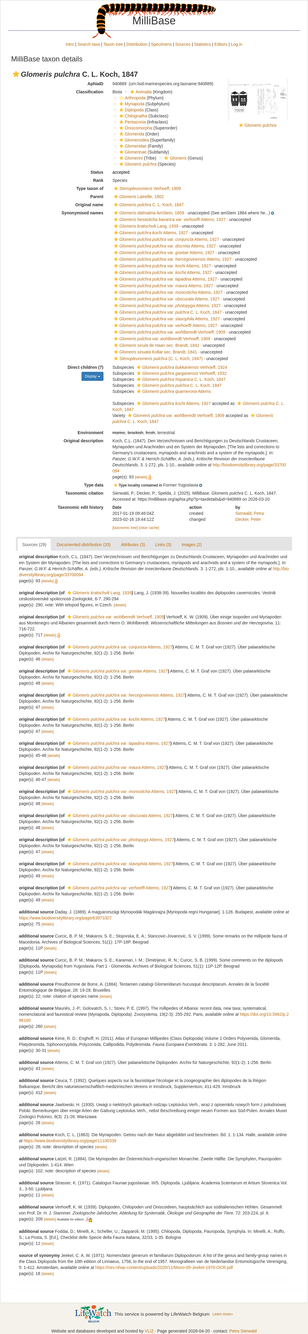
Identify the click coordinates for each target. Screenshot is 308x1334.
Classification (89, 91)
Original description (83, 440)
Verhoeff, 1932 (181, 373)
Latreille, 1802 (138, 196)
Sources (182, 44)
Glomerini (130, 158)
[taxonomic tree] (125, 528)
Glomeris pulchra (260, 125)
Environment (90, 432)
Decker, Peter (248, 519)
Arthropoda (132, 97)
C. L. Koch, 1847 (148, 204)
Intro (70, 44)
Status (97, 172)
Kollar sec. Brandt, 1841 (154, 352)
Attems (173, 391)
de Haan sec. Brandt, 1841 (155, 345)
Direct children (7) (85, 367)
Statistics (202, 44)
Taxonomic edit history (80, 507)
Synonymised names (82, 212)
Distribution (136, 44)
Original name (89, 204)
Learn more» (223, 1314)
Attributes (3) (133, 544)
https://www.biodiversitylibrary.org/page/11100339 (70, 1140)
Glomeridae (132, 146)
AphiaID (95, 83)
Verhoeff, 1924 (181, 367)
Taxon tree (113, 44)
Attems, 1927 (169, 219)
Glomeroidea (133, 140)
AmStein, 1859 (148, 212)
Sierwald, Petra (250, 513)
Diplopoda (131, 109)
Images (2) (192, 544)
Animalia (140, 91)
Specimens (161, 44)
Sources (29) (34, 544)
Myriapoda (131, 103)
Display (92, 376)
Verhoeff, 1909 (146, 188)
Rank (98, 180)
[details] (141, 477)
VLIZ (149, 1331)
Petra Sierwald (243, 1331)
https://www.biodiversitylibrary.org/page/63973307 (65, 918)
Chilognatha (132, 115)
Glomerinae (132, 152)
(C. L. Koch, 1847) (157, 358)
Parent (96, 196)
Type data (93, 485)
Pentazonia (132, 122)
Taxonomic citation (84, 493)
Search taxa (89, 44)
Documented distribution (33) (84, 544)
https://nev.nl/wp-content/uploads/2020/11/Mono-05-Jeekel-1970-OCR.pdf (164, 1267)
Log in (236, 44)
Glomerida (131, 134)
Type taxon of (89, 188)
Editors (221, 44)
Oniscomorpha (135, 128)
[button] (16, 74)
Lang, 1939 (145, 226)
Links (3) (163, 544)
